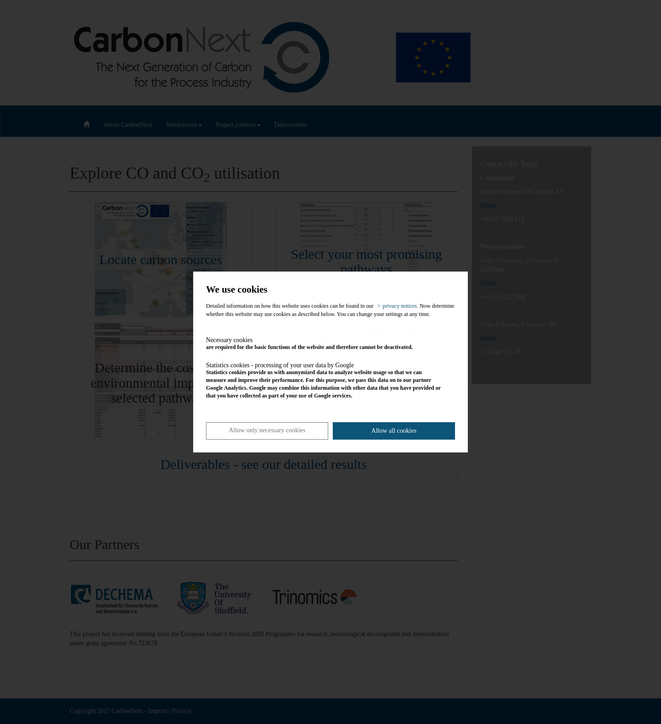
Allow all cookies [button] (394, 430)
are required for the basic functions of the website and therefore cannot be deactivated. (324, 343)
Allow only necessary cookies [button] (267, 430)
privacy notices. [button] (400, 306)
